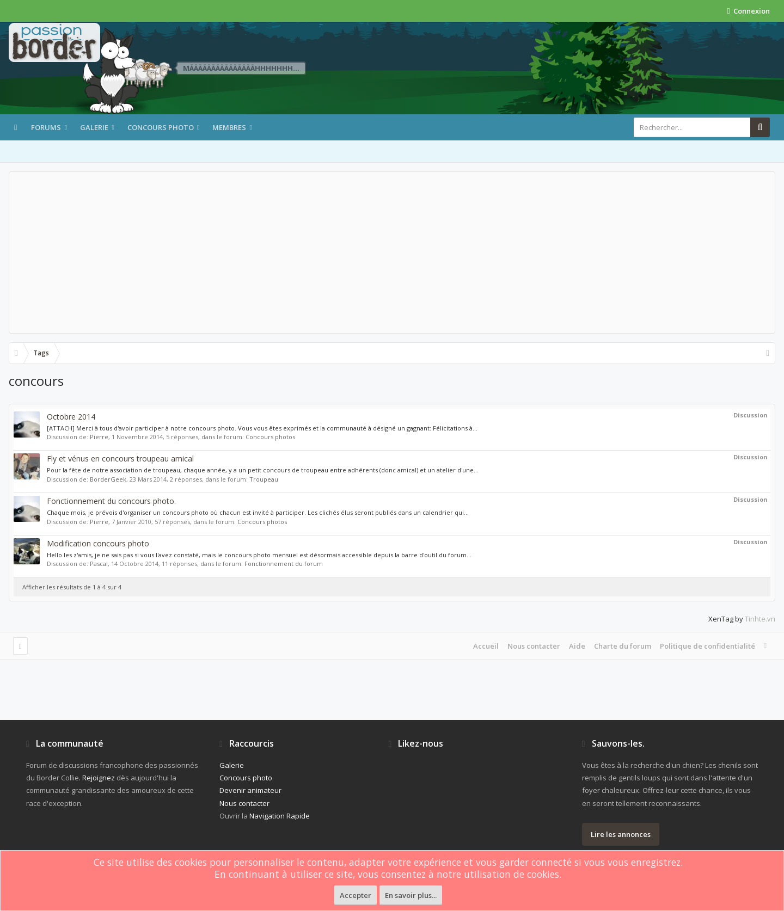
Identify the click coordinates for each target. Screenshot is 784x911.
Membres (229, 127)
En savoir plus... (411, 895)
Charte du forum (622, 646)
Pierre (99, 437)
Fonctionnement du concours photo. (111, 501)
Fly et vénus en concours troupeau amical (120, 458)
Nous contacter (533, 646)
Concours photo (160, 127)
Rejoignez (98, 778)
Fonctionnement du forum (283, 563)
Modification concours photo (98, 543)
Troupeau (263, 479)
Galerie (94, 127)
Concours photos (270, 437)
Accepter (355, 895)
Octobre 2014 (71, 416)
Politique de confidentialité (707, 646)
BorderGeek (108, 479)
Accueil (486, 646)
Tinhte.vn (760, 619)
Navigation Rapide (279, 816)
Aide (577, 646)
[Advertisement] (392, 252)
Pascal (99, 563)
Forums (46, 127)
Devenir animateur (250, 790)
